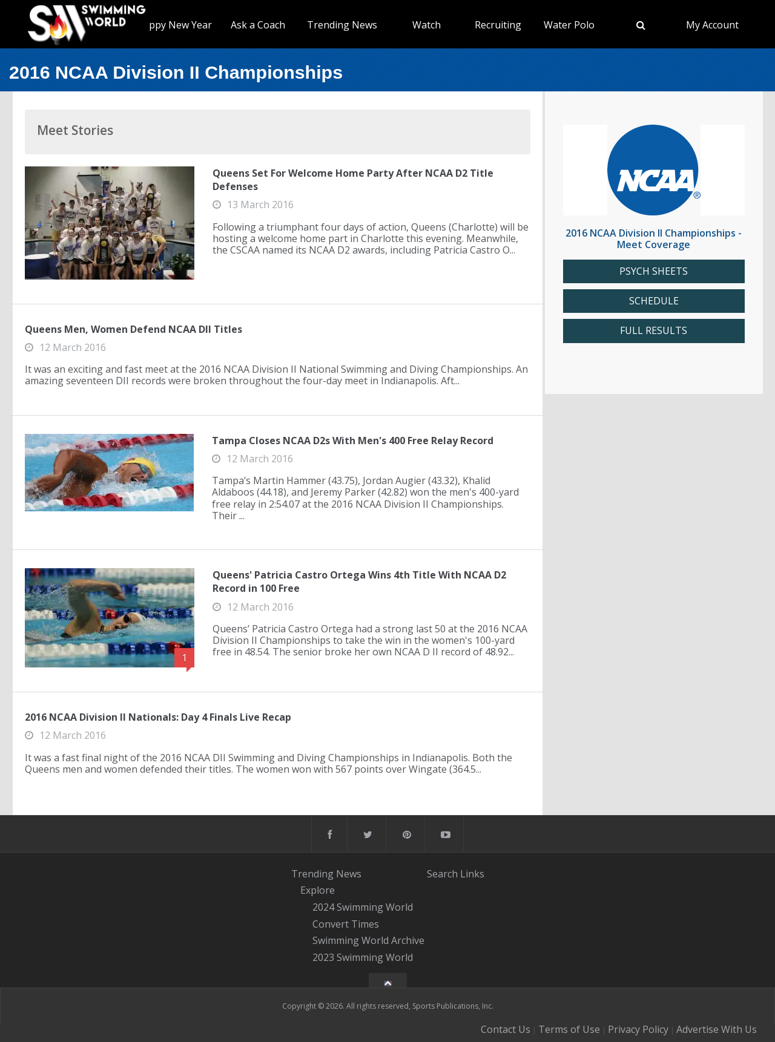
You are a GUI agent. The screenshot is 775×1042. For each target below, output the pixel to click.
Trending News (342, 24)
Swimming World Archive (368, 941)
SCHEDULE (654, 301)
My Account (712, 24)
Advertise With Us (716, 1029)
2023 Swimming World (362, 957)
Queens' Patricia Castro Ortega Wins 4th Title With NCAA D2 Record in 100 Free (359, 581)
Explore (317, 890)
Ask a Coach (258, 24)
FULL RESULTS (653, 330)
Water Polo (569, 24)
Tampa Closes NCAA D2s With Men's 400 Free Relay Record (352, 440)
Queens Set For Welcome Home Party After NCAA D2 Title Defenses (353, 179)
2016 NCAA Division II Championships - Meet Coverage (654, 238)
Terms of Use (569, 1029)
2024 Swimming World (362, 907)
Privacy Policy (638, 1029)
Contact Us (505, 1029)
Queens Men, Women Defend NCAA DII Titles (133, 329)
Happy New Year (174, 24)
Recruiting (498, 24)
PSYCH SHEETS (653, 271)
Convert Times (345, 924)
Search (442, 873)
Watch (426, 24)
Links (472, 873)
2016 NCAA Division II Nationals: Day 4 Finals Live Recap (158, 717)
